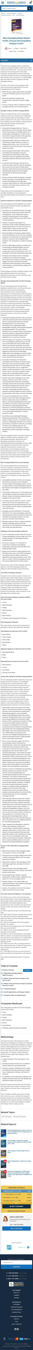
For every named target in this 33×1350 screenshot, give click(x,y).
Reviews (16, 1297)
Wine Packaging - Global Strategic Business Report (18, 1151)
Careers (16, 1295)
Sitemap (7, 1344)
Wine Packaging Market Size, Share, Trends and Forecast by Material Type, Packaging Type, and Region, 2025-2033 (19, 1132)
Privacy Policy (13, 1344)
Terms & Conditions (23, 1344)
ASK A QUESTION (16, 1228)
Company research (16, 1307)
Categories (16, 1304)
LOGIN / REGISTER (16, 1324)
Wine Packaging (6, 1116)
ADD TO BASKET (16, 1206)
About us (16, 1292)
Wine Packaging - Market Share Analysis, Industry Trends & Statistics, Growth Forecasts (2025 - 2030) (19, 1142)
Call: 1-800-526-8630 (16, 1224)
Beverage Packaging (19, 1116)
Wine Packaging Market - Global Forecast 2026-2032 (19, 1161)
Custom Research (16, 1309)
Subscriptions (16, 1312)
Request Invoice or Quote (16, 1211)
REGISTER (16, 1267)
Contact (16, 1319)
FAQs (16, 1321)
